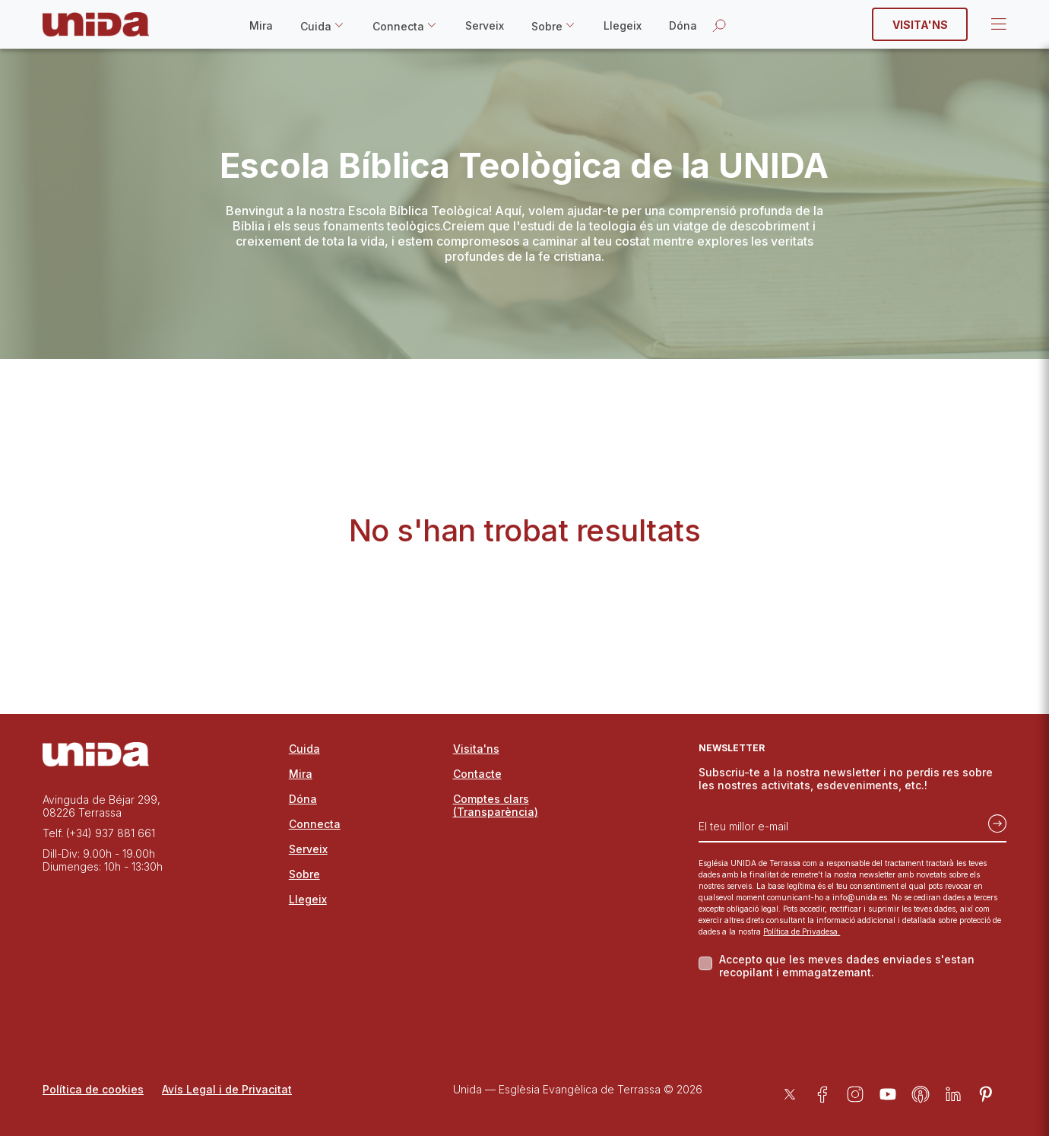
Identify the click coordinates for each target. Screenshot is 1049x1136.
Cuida (315, 26)
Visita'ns (920, 24)
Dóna (683, 25)
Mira (261, 25)
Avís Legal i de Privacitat (227, 1089)
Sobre (547, 26)
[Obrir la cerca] (719, 25)
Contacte (477, 773)
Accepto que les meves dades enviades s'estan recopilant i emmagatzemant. (847, 966)
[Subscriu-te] (993, 820)
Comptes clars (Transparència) (495, 805)
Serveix (484, 25)
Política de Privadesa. (801, 931)
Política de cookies (93, 1089)
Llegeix (623, 25)
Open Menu (997, 24)
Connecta (398, 26)
